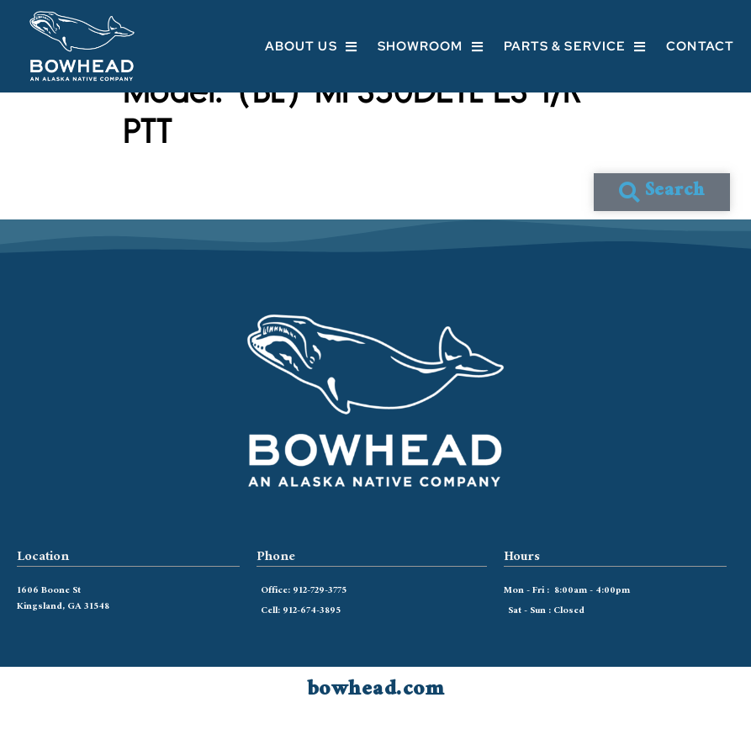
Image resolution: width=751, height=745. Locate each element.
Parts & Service (575, 46)
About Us (311, 46)
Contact (700, 46)
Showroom (431, 46)
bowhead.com (376, 720)
